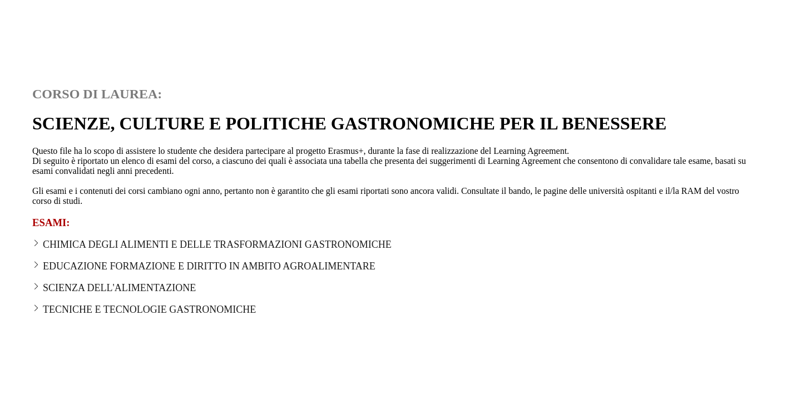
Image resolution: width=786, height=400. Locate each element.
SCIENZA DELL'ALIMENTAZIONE (114, 288)
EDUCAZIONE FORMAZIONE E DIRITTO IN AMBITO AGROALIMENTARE (203, 266)
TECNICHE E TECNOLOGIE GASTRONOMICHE (144, 310)
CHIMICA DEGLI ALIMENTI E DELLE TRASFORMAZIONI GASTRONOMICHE (212, 245)
